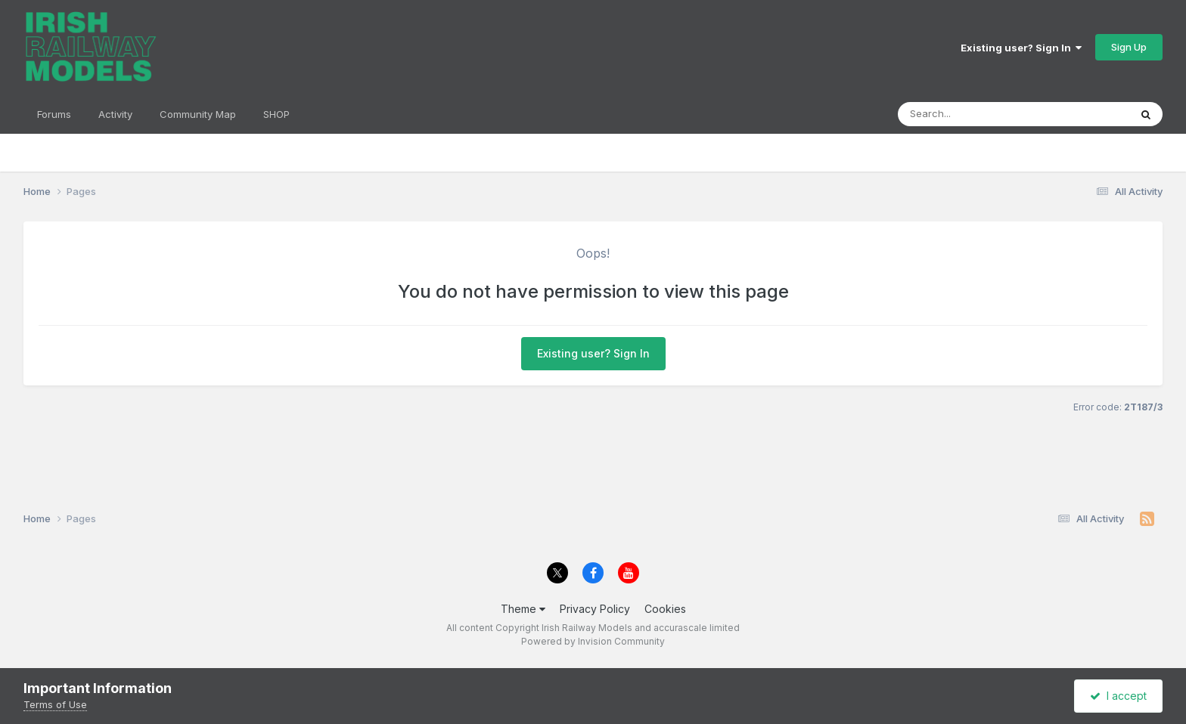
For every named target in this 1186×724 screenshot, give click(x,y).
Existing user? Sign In (1021, 48)
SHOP (276, 114)
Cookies (665, 608)
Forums (54, 114)
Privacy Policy (595, 608)
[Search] (984, 114)
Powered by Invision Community (593, 641)
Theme (523, 608)
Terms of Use (55, 704)
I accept (1118, 695)
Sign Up (1129, 47)
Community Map (198, 114)
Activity (115, 114)
